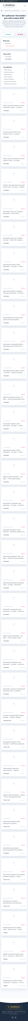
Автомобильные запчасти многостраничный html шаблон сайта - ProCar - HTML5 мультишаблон (13, 849)
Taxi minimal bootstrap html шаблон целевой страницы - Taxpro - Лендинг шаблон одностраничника (14, 875)
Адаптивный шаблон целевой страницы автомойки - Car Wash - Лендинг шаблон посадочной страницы (14, 292)
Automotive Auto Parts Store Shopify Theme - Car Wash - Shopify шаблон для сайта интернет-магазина (12, 133)
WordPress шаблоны (8, 500)
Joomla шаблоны (7, 367)
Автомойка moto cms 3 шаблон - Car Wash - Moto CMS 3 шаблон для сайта (13, 239)
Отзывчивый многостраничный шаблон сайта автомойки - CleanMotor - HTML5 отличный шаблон (13, 319)
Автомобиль (8, 56)
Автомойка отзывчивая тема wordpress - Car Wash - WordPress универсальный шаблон (13, 504)
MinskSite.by (9, 5)
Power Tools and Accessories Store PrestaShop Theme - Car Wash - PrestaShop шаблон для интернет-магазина (13, 106)
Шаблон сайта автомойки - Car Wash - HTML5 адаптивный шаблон (13, 478)
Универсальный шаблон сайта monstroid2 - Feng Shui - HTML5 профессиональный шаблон (13, 981)
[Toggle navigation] (25, 5)
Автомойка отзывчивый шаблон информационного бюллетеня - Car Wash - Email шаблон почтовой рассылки (14, 345)
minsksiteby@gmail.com (11, 1)
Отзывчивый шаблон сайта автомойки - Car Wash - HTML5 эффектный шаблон (13, 425)
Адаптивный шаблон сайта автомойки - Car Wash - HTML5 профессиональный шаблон (13, 451)
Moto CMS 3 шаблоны (8, 208)
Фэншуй (5, 932)
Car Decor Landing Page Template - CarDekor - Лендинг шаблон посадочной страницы (14, 716)
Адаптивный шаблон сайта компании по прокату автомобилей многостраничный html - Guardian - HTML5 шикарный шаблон (13, 822)
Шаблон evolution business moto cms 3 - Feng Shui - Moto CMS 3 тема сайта (13, 955)
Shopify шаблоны (7, 129)
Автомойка (8, 43)
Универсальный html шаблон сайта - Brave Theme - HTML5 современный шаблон (12, 928)
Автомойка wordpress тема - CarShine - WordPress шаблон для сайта (13, 531)
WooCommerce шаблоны (9, 765)
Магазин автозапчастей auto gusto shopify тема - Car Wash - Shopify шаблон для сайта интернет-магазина (14, 186)
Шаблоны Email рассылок (9, 341)
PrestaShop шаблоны (8, 102)
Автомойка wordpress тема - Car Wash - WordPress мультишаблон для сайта (13, 557)
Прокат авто (7, 879)
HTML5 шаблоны (6, 261)
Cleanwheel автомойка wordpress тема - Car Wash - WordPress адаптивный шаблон (13, 584)
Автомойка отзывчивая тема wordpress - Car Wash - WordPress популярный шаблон (13, 610)
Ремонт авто (7, 747)
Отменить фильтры (9, 46)
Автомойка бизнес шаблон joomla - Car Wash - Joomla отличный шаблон (13, 372)
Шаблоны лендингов (8, 288)
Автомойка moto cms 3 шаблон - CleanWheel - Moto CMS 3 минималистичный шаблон (13, 213)
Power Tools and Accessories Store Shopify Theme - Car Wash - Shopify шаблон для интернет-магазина (13, 160)
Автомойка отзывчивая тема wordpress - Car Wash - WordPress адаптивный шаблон (13, 663)
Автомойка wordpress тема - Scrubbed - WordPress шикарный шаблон (13, 743)
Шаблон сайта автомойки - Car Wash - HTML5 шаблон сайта (13, 637)
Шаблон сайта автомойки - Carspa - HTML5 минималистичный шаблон (14, 796)
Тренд (20, 34)
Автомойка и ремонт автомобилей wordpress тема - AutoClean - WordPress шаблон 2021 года (14, 690)
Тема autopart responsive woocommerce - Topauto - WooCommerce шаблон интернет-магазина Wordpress (13, 769)
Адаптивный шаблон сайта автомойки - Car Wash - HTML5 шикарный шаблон (13, 266)
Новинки (8, 34)
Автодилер (6, 773)
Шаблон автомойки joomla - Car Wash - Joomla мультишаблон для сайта (13, 398)
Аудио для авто (7, 720)
